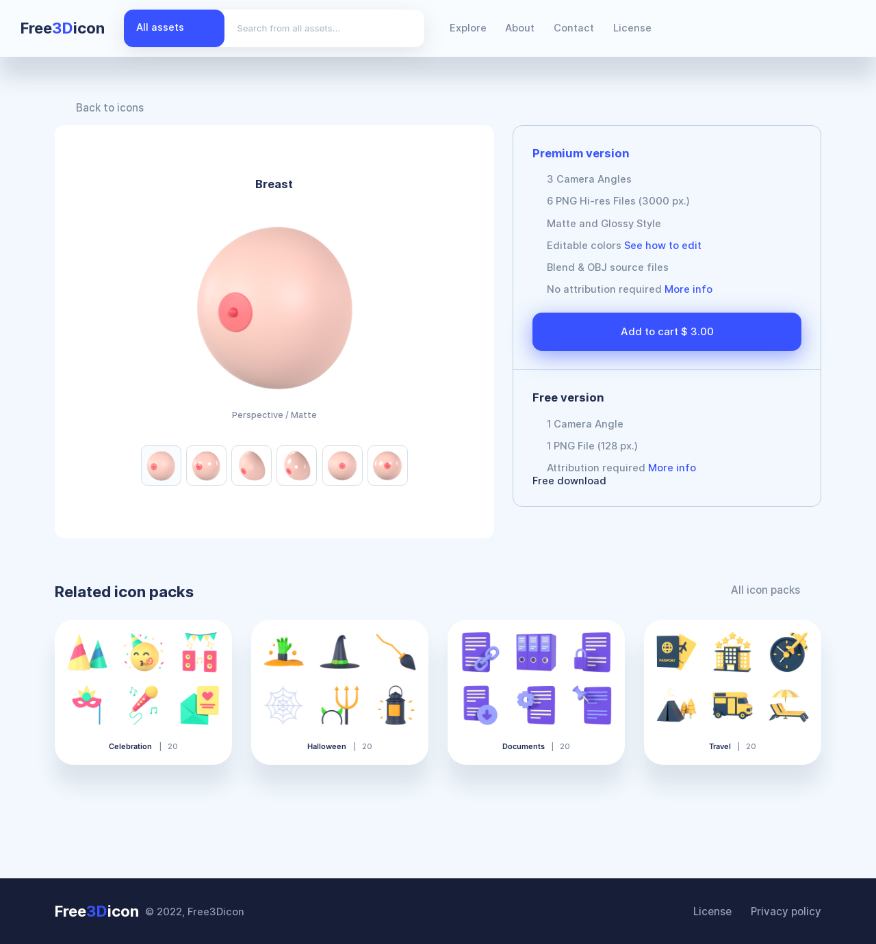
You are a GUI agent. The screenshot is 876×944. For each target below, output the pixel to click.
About (519, 28)
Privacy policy (787, 911)
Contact (574, 28)
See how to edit (662, 245)
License (632, 28)
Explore (468, 28)
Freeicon (63, 28)
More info (688, 289)
